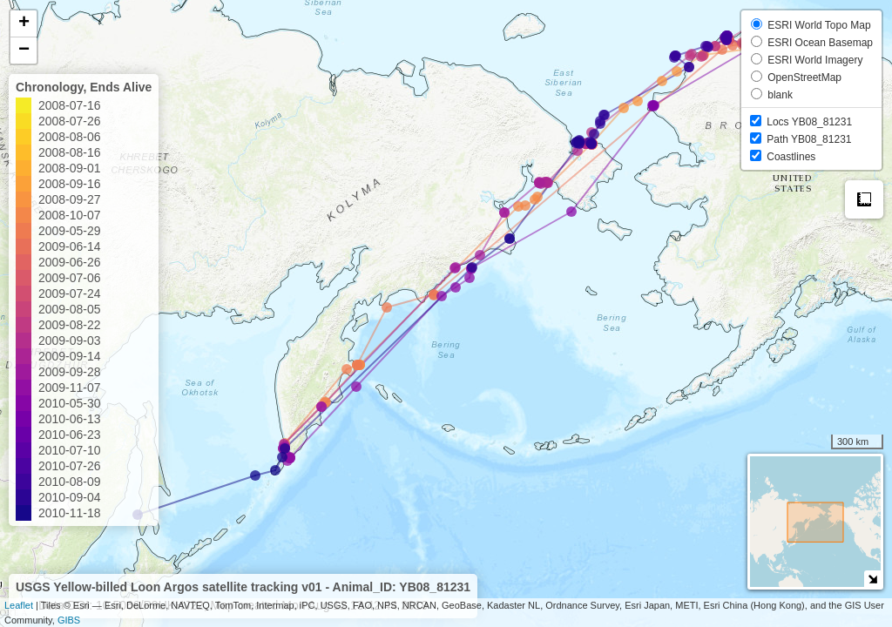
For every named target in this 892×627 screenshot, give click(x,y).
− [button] (24, 50)
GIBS (68, 620)
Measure (864, 199)
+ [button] (24, 23)
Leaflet (18, 605)
